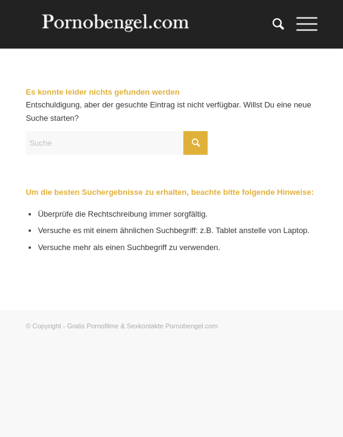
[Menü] (301, 24)
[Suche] (272, 24)
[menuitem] (272, 24)
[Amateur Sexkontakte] (142, 24)
